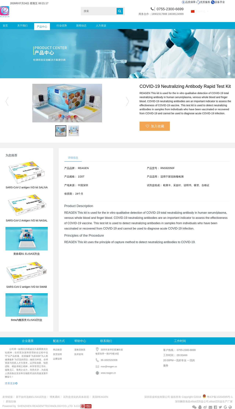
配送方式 (59, 340)
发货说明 (57, 354)
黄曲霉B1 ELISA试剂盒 (26, 253)
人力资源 (101, 25)
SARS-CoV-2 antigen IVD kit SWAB (26, 286)
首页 (5, 25)
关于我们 (22, 25)
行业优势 (62, 25)
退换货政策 (79, 349)
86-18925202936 (109, 360)
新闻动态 (81, 25)
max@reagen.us (106, 366)
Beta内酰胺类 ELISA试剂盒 (26, 319)
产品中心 (42, 25)
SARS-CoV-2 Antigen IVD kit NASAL (26, 220)
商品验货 (57, 349)
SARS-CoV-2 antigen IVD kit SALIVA (27, 187)
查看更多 (11, 383)
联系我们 (106, 340)
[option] (67, 103)
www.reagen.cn (108, 373)
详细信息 (73, 157)
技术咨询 (78, 354)
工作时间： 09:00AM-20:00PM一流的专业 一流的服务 (179, 360)
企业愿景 (28, 340)
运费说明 (57, 359)
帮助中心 (80, 340)
